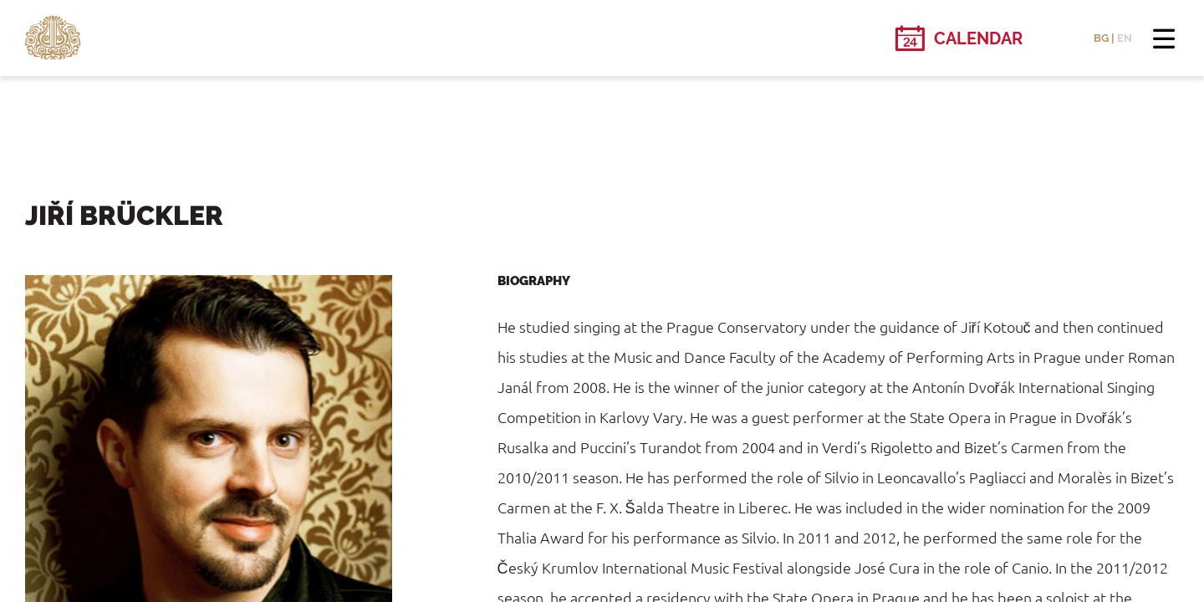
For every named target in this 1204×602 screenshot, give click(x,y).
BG (1101, 38)
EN (1124, 38)
